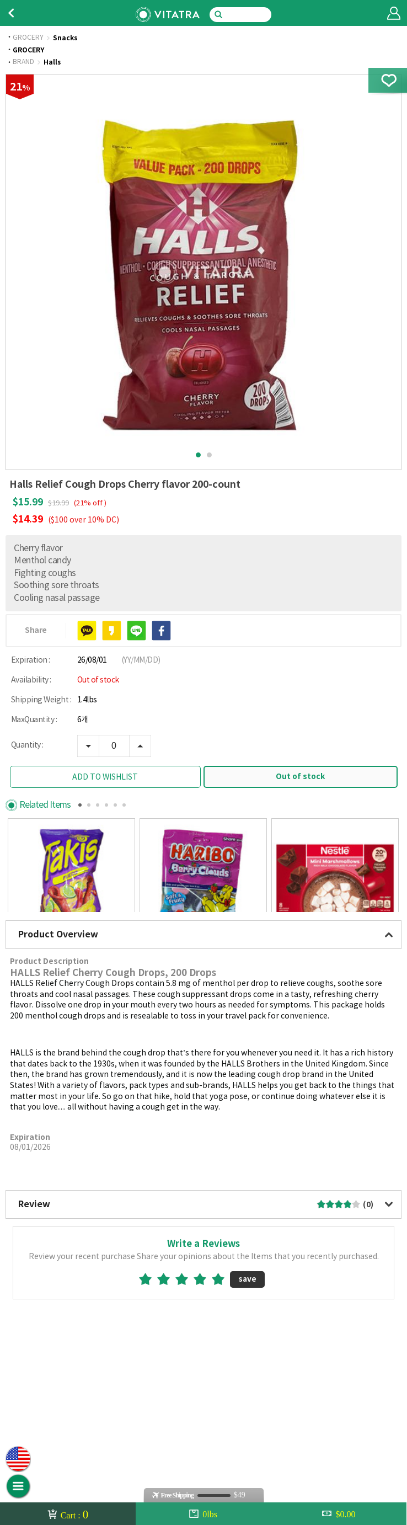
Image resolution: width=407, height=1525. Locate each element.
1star (149, 1356)
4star (204, 1356)
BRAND (23, 62)
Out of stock (300, 776)
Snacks (65, 38)
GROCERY (28, 38)
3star (186, 1356)
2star (168, 1356)
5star (222, 1356)
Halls (52, 62)
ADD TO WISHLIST (105, 777)
